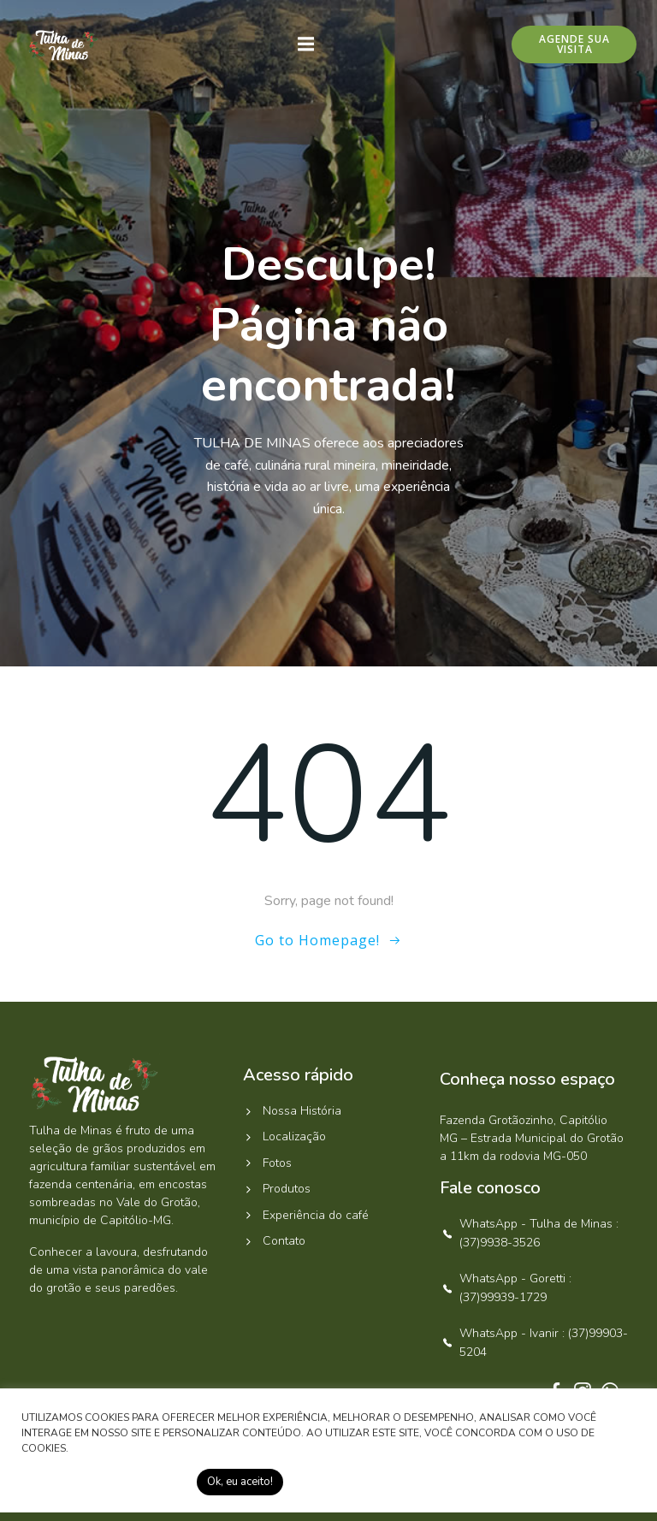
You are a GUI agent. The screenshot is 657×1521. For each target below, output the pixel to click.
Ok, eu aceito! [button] (240, 1481)
